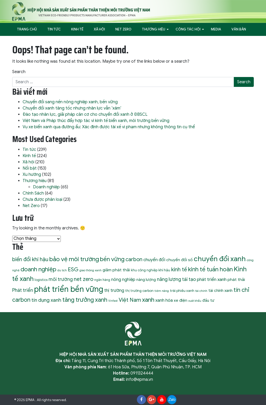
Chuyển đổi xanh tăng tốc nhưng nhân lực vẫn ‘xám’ (72, 108)
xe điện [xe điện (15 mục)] (180, 300)
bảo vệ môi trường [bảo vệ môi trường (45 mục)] (74, 259)
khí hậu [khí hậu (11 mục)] (164, 270)
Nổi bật (30, 168)
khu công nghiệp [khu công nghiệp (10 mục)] (144, 270)
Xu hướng (32, 174)
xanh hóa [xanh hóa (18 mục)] (164, 300)
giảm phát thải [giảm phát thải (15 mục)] (116, 269)
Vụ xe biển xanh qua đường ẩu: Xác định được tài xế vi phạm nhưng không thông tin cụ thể (109, 127)
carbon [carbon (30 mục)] (133, 259)
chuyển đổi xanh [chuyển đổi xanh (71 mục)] (220, 258)
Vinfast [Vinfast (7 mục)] (113, 301)
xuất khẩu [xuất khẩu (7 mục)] (194, 301)
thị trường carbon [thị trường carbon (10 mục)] (139, 290)
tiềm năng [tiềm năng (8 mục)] (162, 291)
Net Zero (123, 29)
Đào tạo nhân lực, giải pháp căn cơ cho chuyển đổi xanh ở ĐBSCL (85, 114)
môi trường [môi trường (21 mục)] (61, 279)
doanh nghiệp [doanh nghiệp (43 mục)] (38, 269)
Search (18, 71)
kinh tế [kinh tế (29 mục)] (179, 269)
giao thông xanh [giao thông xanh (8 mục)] (90, 270)
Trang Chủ (27, 29)
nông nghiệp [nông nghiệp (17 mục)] (123, 279)
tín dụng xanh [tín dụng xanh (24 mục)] (46, 300)
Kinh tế (77, 29)
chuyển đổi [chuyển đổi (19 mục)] (154, 259)
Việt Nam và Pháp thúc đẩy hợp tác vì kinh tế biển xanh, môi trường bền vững (96, 120)
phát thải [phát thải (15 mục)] (236, 279)
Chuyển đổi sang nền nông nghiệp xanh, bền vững (70, 102)
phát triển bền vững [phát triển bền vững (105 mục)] (68, 289)
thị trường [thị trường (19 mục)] (114, 290)
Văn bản (238, 29)
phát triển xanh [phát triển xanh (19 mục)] (212, 279)
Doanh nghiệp (46, 187)
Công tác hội (188, 29)
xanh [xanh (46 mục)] (148, 300)
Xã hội (99, 29)
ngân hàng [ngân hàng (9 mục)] (102, 280)
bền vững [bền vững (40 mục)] (112, 259)
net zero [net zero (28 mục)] (83, 279)
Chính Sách (33, 193)
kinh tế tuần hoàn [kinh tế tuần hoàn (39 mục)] (210, 269)
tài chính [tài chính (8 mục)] (201, 291)
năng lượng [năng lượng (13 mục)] (146, 279)
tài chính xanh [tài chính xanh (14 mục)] (220, 290)
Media (216, 29)
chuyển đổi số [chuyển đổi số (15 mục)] (179, 259)
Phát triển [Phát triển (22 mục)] (22, 290)
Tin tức (54, 29)
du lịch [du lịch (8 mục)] (62, 270)
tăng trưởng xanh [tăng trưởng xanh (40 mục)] (84, 299)
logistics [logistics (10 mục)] (41, 280)
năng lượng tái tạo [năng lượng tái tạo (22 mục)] (176, 279)
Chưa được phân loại (42, 199)
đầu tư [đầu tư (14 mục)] (208, 300)
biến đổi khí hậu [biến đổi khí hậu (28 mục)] (30, 259)
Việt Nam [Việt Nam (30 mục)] (130, 300)
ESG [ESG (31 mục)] (73, 269)
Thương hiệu (153, 29)
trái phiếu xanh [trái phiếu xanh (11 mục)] (182, 290)
